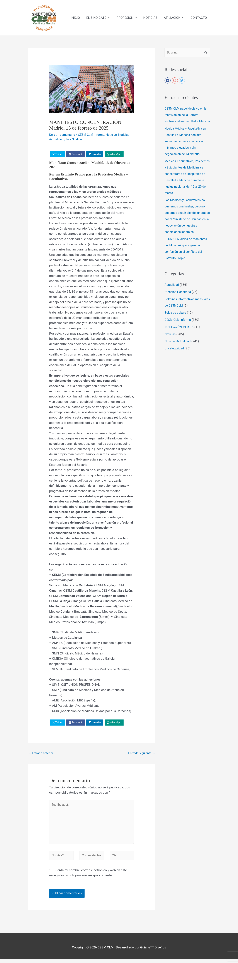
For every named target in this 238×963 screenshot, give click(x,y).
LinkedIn (96, 154)
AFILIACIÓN (172, 18)
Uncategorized (175, 355)
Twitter (58, 154)
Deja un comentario (63, 135)
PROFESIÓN (124, 18)
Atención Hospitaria (179, 299)
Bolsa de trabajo (176, 320)
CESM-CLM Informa (94, 135)
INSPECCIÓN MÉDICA (180, 334)
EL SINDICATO (96, 18)
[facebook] (168, 81)
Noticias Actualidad (178, 348)
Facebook (77, 154)
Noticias (115, 135)
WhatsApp (115, 154)
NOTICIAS (150, 18)
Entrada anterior (41, 753)
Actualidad (172, 292)
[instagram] (175, 81)
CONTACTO (198, 18)
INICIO (75, 18)
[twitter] (182, 81)
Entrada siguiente (141, 753)
